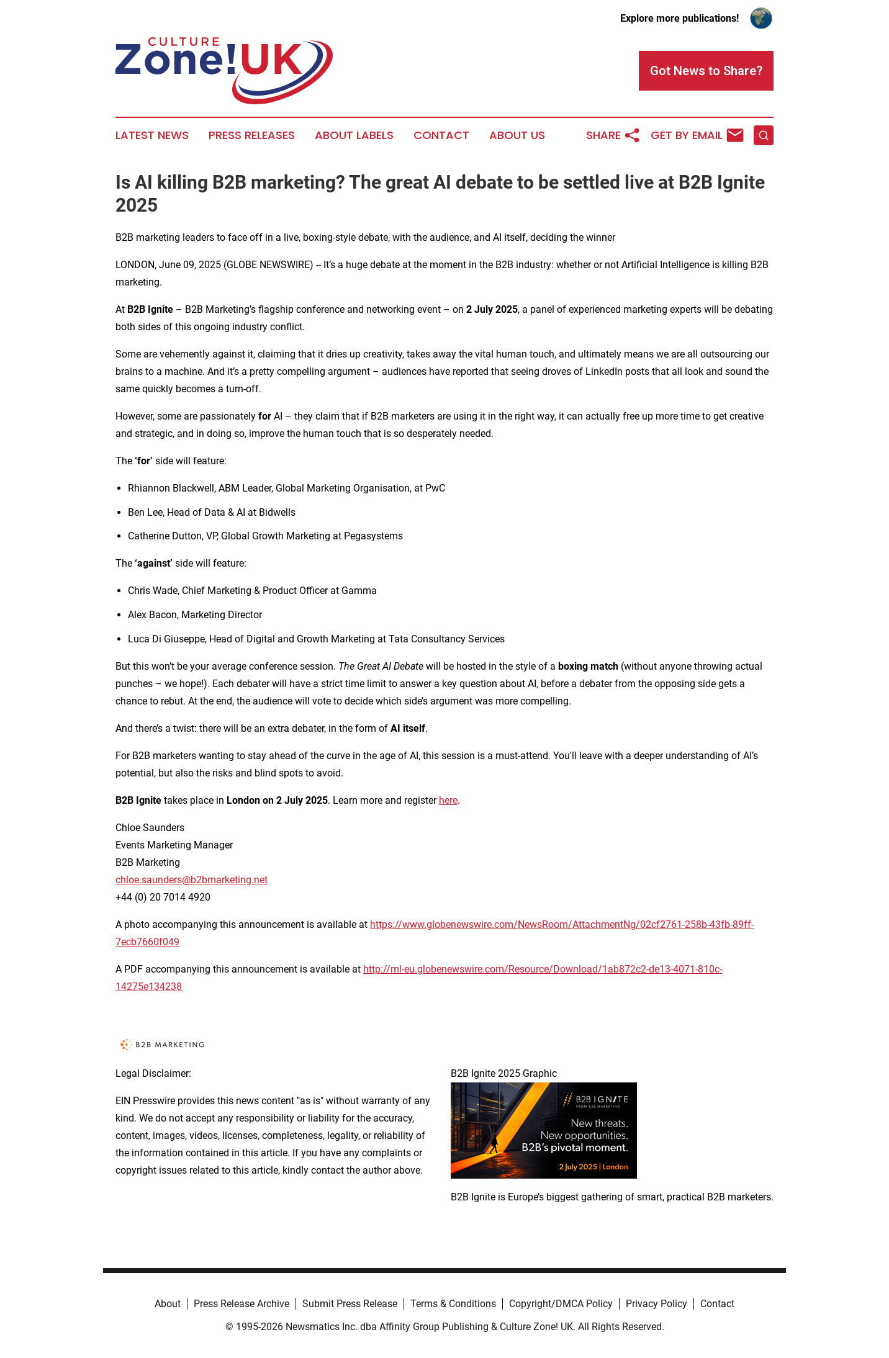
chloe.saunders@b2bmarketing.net (191, 880)
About (168, 1304)
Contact (441, 135)
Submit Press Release (349, 1304)
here (448, 800)
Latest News (152, 135)
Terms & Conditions (453, 1304)
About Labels (354, 135)
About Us (517, 135)
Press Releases (252, 135)
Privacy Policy (656, 1304)
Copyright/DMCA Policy (561, 1304)
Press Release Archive (241, 1304)
